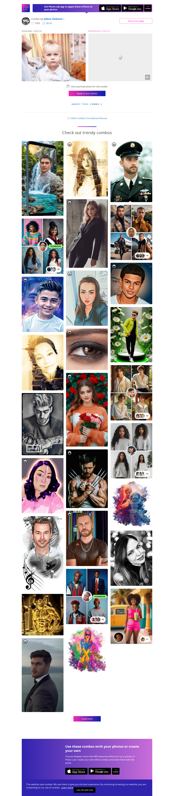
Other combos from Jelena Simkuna (87, 118)
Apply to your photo (87, 93)
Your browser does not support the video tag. (120, 57)
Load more (87, 718)
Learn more (67, 787)
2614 (47, 23)
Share (136, 21)
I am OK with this (84, 790)
